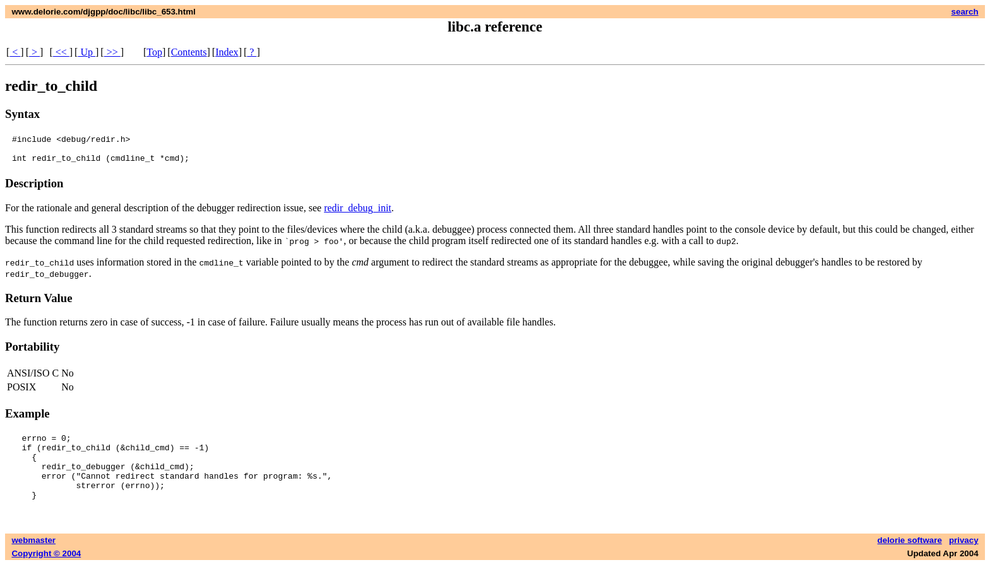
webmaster (33, 559)
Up (86, 52)
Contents (189, 52)
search (965, 11)
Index (226, 52)
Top (154, 52)
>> (112, 52)
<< (61, 52)
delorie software (910, 559)
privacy (964, 559)
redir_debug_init (357, 213)
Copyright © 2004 (46, 572)
